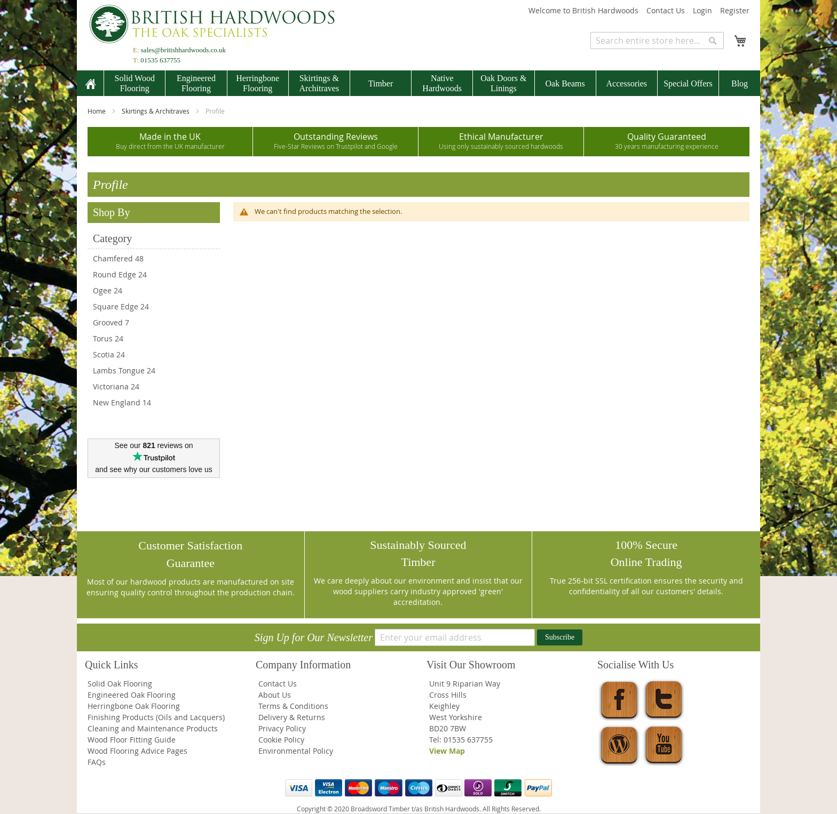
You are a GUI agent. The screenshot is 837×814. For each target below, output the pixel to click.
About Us (274, 695)
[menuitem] (90, 84)
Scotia (103, 354)
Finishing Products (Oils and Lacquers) (156, 717)
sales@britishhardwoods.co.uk (183, 50)
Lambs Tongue (119, 370)
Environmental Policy (295, 751)
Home (97, 111)
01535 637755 (160, 60)
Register (734, 10)
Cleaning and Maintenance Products (153, 728)
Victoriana (111, 386)
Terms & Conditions (293, 706)
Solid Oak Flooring (120, 684)
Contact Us (665, 10)
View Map (447, 751)
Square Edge (115, 306)
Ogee (102, 290)
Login (702, 10)
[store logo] (216, 24)
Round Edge (114, 274)
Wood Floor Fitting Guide (132, 740)
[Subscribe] (559, 637)
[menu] (418, 83)
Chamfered (113, 258)
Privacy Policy (282, 728)
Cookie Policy (281, 740)
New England (116, 402)
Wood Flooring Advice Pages (137, 751)
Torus (103, 338)
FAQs (97, 762)
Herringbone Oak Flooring (134, 706)
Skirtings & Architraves (156, 111)
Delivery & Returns (291, 717)
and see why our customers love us (153, 469)
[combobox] (657, 40)
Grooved (108, 322)
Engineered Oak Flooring (132, 695)
